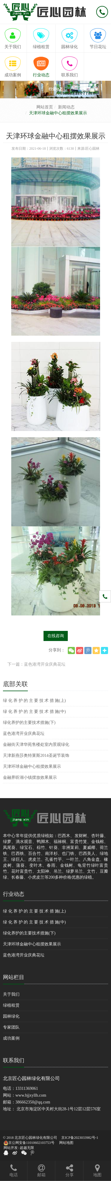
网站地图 (66, 1143)
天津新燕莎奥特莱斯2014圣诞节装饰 (36, 755)
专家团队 (11, 1027)
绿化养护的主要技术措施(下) (29, 722)
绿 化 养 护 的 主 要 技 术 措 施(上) (34, 700)
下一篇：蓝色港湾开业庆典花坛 (36, 664)
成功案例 (11, 1038)
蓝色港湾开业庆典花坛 (23, 733)
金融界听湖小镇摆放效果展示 (30, 777)
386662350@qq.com (32, 1102)
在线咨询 (55, 636)
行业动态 (13, 894)
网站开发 (11, 1148)
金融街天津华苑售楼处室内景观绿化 (36, 744)
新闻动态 (66, 107)
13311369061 (26, 1088)
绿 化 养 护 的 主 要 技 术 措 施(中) (34, 711)
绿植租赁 (11, 1005)
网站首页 (44, 107)
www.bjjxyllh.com (30, 1095)
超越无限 (27, 1148)
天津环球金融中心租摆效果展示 (32, 766)
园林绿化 (11, 1016)
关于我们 (11, 994)
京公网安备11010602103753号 (29, 1143)
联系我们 (13, 1060)
